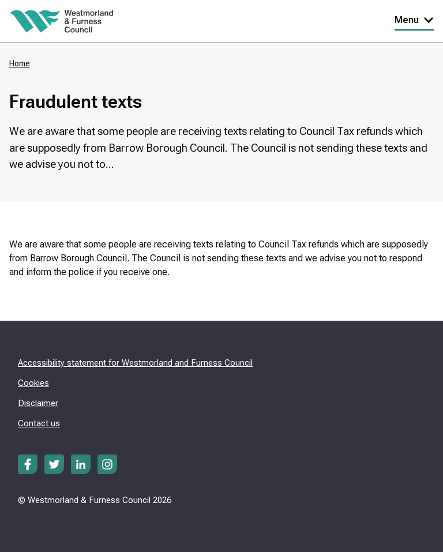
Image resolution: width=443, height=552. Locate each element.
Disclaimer (38, 403)
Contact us (39, 423)
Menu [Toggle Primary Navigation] (414, 19)
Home (19, 63)
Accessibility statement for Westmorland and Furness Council (135, 363)
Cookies (33, 383)
